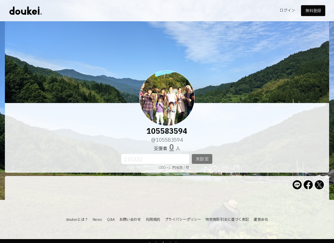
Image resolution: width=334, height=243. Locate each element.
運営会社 (260, 219)
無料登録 (313, 11)
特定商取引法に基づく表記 (227, 219)
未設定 (202, 159)
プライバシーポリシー (183, 219)
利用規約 (153, 219)
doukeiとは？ (77, 219)
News (97, 219)
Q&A (111, 219)
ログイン (287, 10)
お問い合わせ (130, 219)
